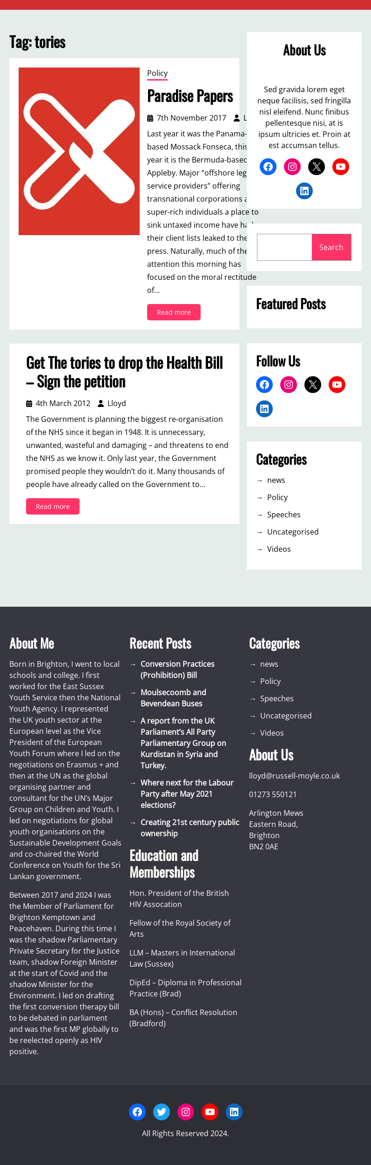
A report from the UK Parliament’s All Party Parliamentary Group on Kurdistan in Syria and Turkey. (183, 743)
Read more (176, 313)
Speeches (284, 514)
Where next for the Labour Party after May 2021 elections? (187, 794)
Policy (157, 73)
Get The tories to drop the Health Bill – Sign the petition (124, 371)
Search (331, 247)
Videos (279, 549)
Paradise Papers (190, 95)
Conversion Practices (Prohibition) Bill (178, 669)
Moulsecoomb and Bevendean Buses (173, 698)
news (276, 480)
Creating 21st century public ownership (190, 828)
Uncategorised (293, 532)
